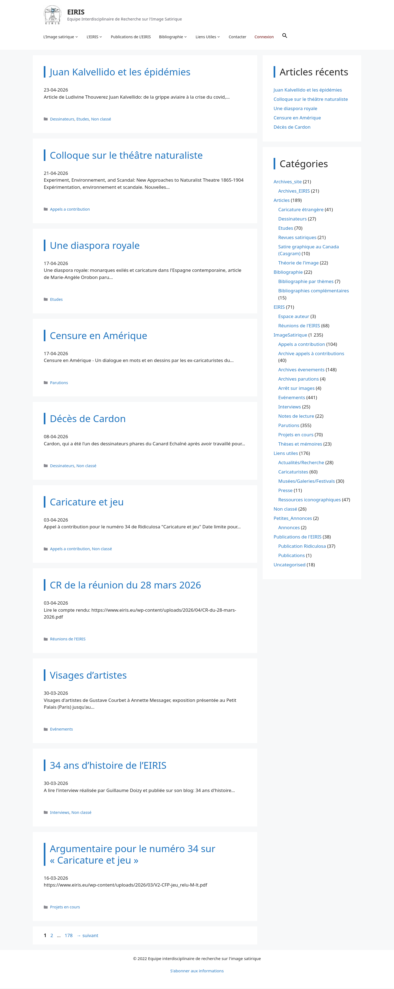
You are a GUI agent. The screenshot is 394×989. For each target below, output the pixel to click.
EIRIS (76, 12)
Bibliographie (174, 37)
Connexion (264, 37)
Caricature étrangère (300, 210)
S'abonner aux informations (197, 971)
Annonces (289, 528)
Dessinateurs (62, 120)
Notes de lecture (296, 417)
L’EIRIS (95, 37)
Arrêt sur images (296, 389)
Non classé (101, 120)
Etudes (82, 120)
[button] (285, 37)
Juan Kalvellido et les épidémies (308, 91)
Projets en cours (65, 908)
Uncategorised (290, 566)
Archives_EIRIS (294, 192)
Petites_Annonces (293, 519)
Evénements (61, 730)
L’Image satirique (61, 37)
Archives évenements (301, 370)
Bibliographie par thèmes (306, 282)
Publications (291, 556)
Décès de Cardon (292, 128)
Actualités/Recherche (301, 463)
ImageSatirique (290, 336)
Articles (282, 201)
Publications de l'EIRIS (297, 538)
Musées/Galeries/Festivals (306, 482)
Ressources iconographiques (309, 501)
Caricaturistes (293, 473)
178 (69, 936)
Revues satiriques (297, 238)
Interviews (59, 813)
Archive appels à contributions (311, 354)
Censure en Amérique (297, 119)
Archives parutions (298, 380)
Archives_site (288, 182)
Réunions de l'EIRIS (68, 640)
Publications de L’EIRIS (131, 37)
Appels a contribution (70, 210)
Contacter (238, 37)
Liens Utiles (208, 37)
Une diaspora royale (295, 109)
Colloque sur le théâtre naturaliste (311, 100)
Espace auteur (293, 317)
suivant (87, 936)
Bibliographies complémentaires (313, 292)
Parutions (59, 383)
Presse (285, 491)
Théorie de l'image (298, 264)
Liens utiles (286, 454)
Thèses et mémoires (300, 445)
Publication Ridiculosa (302, 547)
